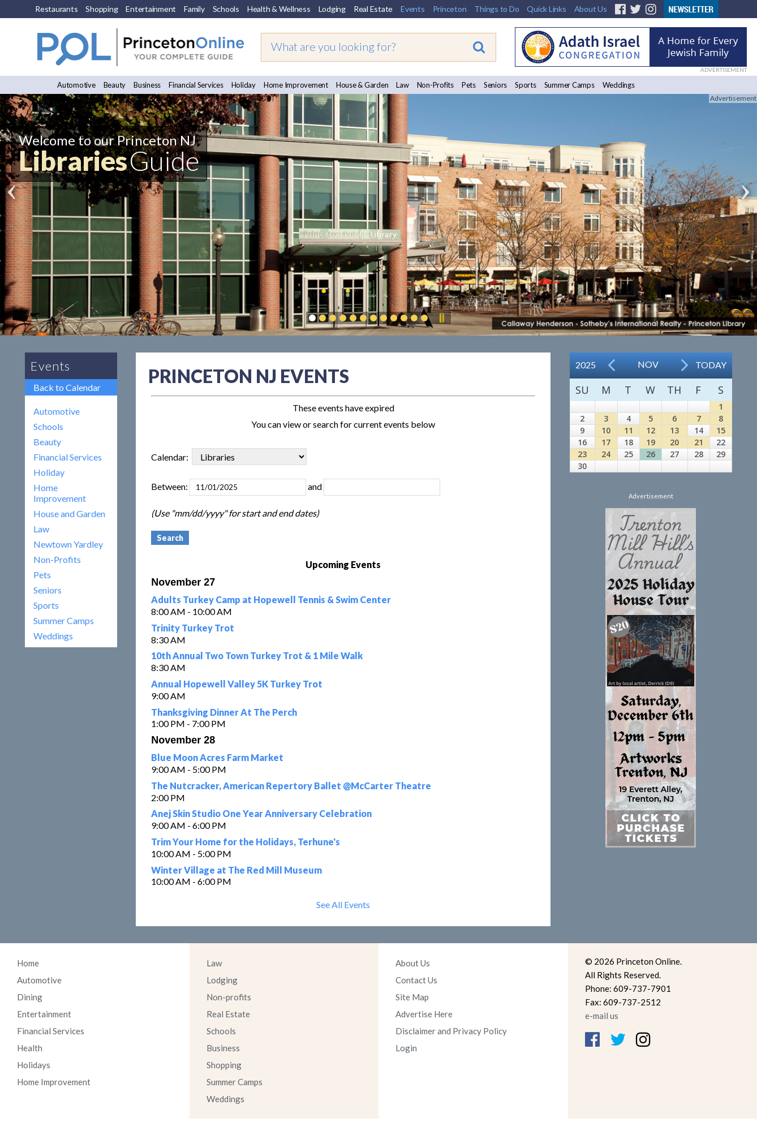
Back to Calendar (67, 387)
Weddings (619, 84)
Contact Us (416, 980)
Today (710, 364)
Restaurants (56, 9)
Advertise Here (424, 1014)
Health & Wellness (279, 9)
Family (194, 9)
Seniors (495, 84)
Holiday (243, 84)
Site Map (412, 997)
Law (402, 84)
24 (605, 454)
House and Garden (69, 513)
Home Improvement (296, 84)
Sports (525, 84)
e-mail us (601, 1016)
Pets (469, 84)
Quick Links (546, 9)
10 (605, 430)
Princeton (450, 9)
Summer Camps (569, 84)
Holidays (33, 1065)
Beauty (115, 84)
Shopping (101, 9)
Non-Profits (435, 84)
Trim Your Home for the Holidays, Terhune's (245, 841)
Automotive (76, 84)
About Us (590, 9)
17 (605, 442)
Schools (226, 9)
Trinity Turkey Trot (192, 627)
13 (674, 430)
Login (406, 1048)
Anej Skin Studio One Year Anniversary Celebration (261, 813)
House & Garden (362, 84)
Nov (648, 364)
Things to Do (496, 9)
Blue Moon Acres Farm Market (217, 757)
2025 (585, 364)
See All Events (343, 904)
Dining (29, 997)
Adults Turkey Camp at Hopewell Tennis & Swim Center (271, 599)
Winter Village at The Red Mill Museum (236, 870)
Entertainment (151, 9)
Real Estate (373, 9)
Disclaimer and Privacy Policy (451, 1031)
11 (628, 430)
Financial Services (196, 84)
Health (29, 1048)
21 (698, 442)
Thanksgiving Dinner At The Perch (224, 712)
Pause (441, 318)
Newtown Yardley (68, 544)
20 (674, 442)
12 (650, 430)
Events (413, 9)
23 (582, 454)
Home (28, 963)
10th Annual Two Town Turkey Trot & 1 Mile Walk (257, 655)
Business (147, 84)
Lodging (332, 9)
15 (720, 430)
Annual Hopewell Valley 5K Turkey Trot (236, 683)
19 (650, 442)
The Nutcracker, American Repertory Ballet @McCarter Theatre (291, 785)
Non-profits (229, 997)
